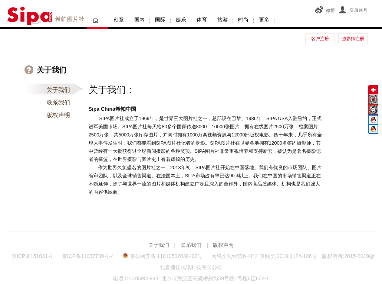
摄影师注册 (353, 38)
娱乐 (181, 20)
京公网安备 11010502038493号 (163, 256)
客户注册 (320, 38)
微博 (325, 10)
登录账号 (353, 10)
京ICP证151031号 (32, 256)
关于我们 (58, 90)
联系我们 (58, 102)
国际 (160, 20)
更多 (264, 20)
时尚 (243, 20)
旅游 (222, 20)
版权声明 (58, 115)
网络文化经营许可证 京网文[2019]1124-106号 (264, 256)
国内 (139, 20)
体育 (202, 20)
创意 (118, 20)
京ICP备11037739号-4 (88, 256)
